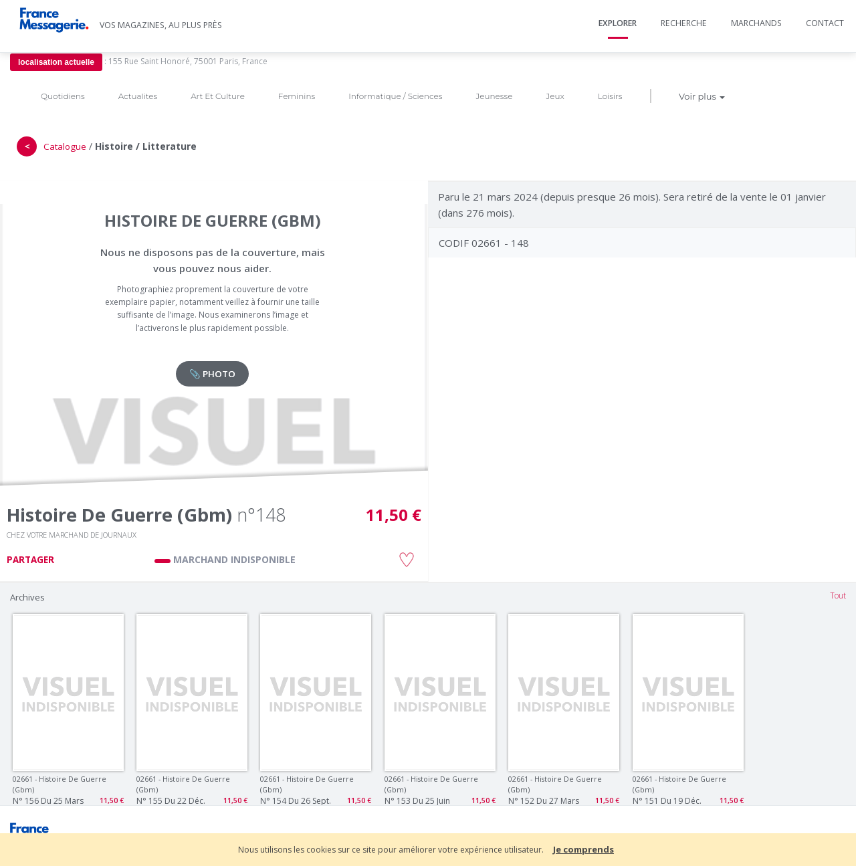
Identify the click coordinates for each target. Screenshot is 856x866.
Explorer (618, 23)
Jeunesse (493, 96)
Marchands (756, 23)
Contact (825, 23)
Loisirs (610, 96)
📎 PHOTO (212, 374)
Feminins (296, 96)
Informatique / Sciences (395, 96)
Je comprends (583, 849)
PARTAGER (30, 560)
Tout (838, 595)
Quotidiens (63, 96)
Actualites (137, 96)
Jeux (555, 96)
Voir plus (702, 96)
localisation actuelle (56, 62)
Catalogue (64, 146)
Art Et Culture (218, 96)
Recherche (684, 23)
